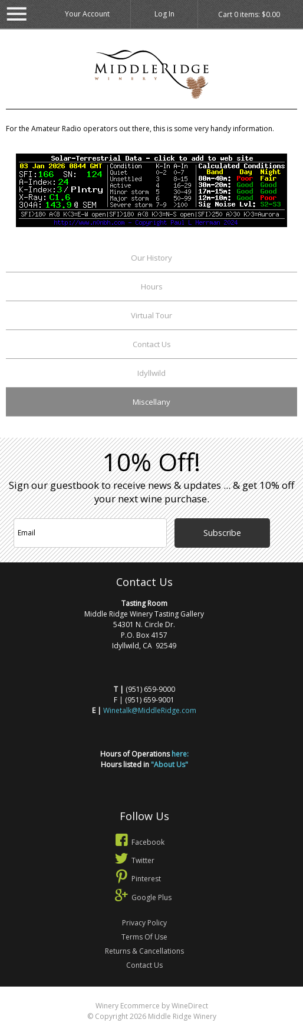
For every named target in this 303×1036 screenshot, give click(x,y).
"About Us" (169, 764)
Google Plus (142, 897)
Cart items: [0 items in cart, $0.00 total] (249, 15)
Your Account (87, 14)
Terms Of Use (144, 937)
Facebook (138, 842)
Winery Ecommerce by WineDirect (151, 1006)
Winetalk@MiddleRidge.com (149, 710)
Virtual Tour (151, 315)
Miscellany (151, 402)
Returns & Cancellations (144, 951)
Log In (164, 14)
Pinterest (137, 879)
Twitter (133, 860)
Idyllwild (151, 373)
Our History (151, 257)
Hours (152, 286)
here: (180, 754)
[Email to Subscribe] (90, 533)
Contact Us (152, 344)
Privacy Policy (144, 923)
